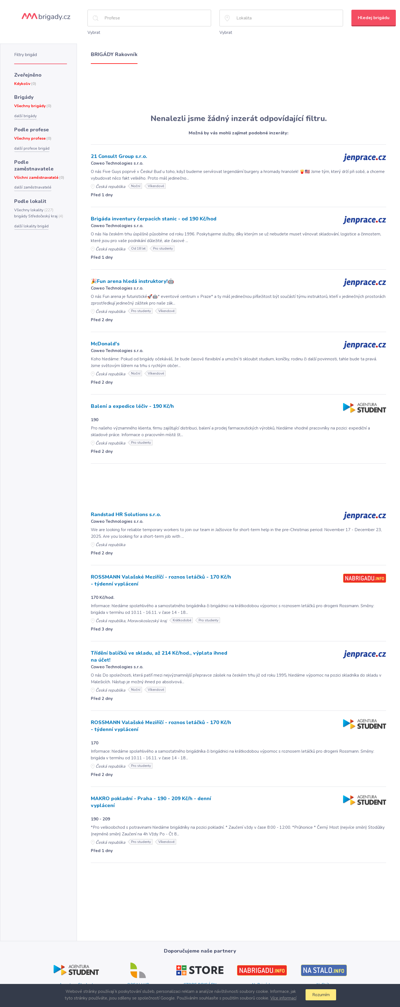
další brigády (25, 113)
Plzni (278, 979)
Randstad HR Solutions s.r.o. (125, 512)
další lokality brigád (30, 214)
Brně (269, 979)
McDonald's (105, 342)
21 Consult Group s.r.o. (118, 155)
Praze (260, 979)
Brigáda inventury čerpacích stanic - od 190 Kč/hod (151, 217)
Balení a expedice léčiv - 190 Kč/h (130, 404)
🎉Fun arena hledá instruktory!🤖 (131, 280)
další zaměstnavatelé (32, 176)
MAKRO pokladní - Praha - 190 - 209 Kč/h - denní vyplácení (160, 794)
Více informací (282, 998)
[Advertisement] (238, 88)
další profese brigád (31, 145)
